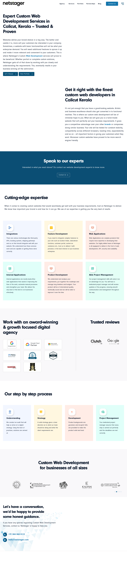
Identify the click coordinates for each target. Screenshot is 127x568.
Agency (63, 4)
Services (71, 4)
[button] (115, 491)
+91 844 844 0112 (16, 534)
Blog (99, 4)
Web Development (34, 56)
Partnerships (90, 4)
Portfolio (80, 4)
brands (108, 124)
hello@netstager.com (18, 540)
